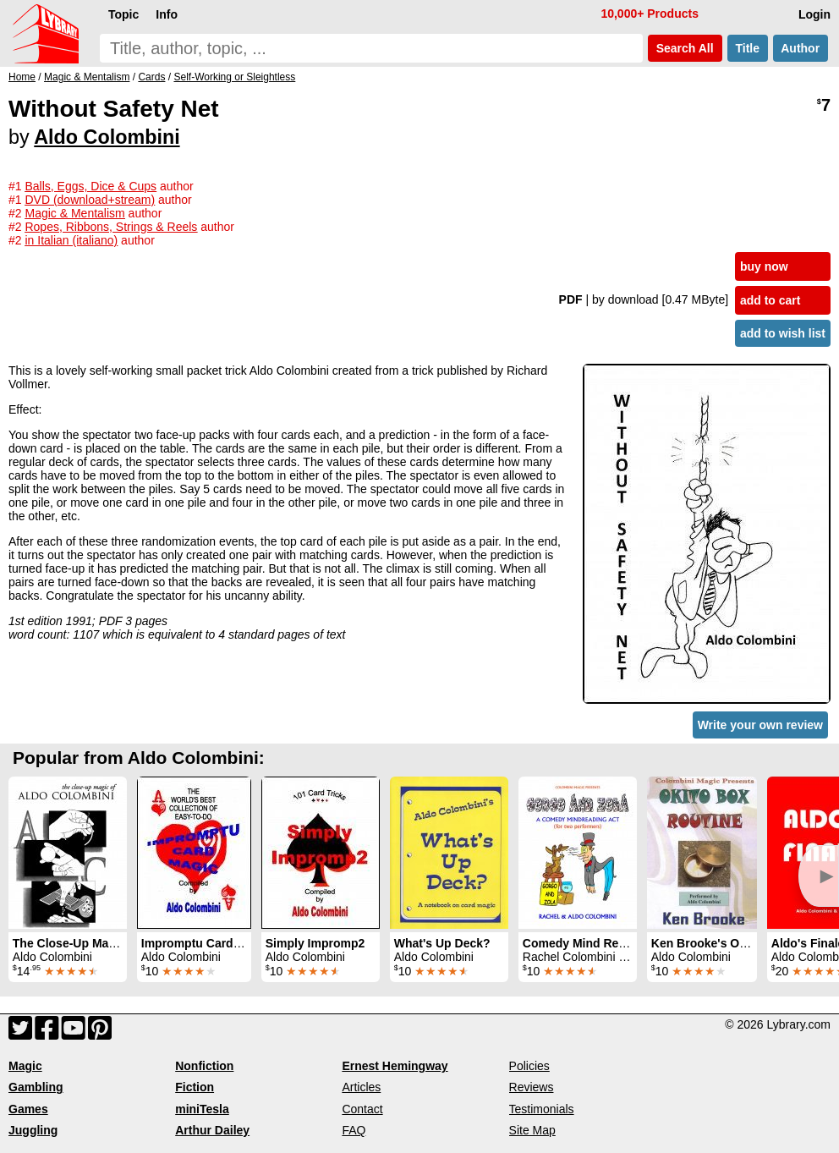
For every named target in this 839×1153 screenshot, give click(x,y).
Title (747, 48)
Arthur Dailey (212, 1130)
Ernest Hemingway (394, 1066)
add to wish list (782, 333)
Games (28, 1109)
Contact (362, 1109)
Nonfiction (204, 1066)
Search (685, 48)
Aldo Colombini (106, 137)
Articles (361, 1087)
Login (814, 14)
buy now (764, 266)
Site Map (532, 1130)
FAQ (353, 1130)
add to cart (770, 300)
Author (800, 48)
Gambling (35, 1087)
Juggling (33, 1130)
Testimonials (541, 1109)
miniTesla (202, 1109)
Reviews (531, 1087)
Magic (25, 1066)
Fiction (194, 1087)
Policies (529, 1066)
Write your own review (760, 725)
